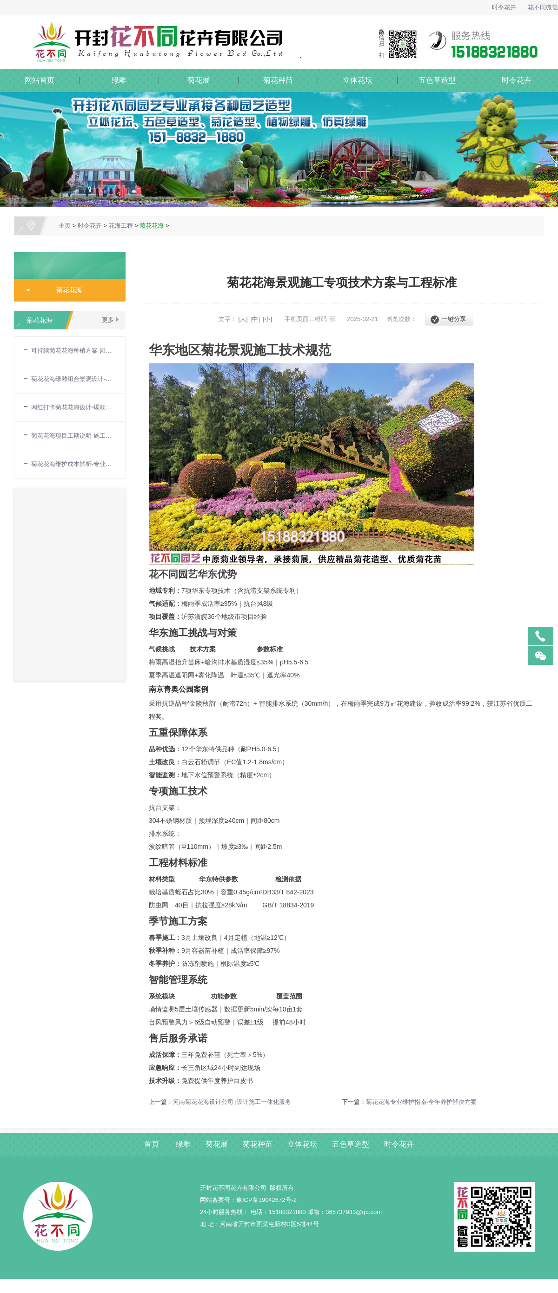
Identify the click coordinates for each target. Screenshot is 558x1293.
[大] (242, 318)
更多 (108, 319)
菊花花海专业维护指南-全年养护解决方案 (421, 1101)
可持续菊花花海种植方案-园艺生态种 (73, 350)
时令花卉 (504, 7)
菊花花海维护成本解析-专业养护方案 (73, 463)
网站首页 (39, 80)
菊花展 (198, 80)
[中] (255, 318)
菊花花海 (152, 225)
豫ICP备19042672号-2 (266, 1199)
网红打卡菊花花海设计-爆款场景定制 (73, 407)
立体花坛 (357, 80)
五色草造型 (437, 80)
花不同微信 (543, 7)
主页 (65, 225)
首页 (151, 1144)
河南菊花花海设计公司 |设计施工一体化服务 (232, 1101)
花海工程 (121, 225)
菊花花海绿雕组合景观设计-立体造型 (73, 378)
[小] (267, 318)
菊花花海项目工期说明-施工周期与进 (73, 435)
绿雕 (119, 80)
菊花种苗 (278, 80)
